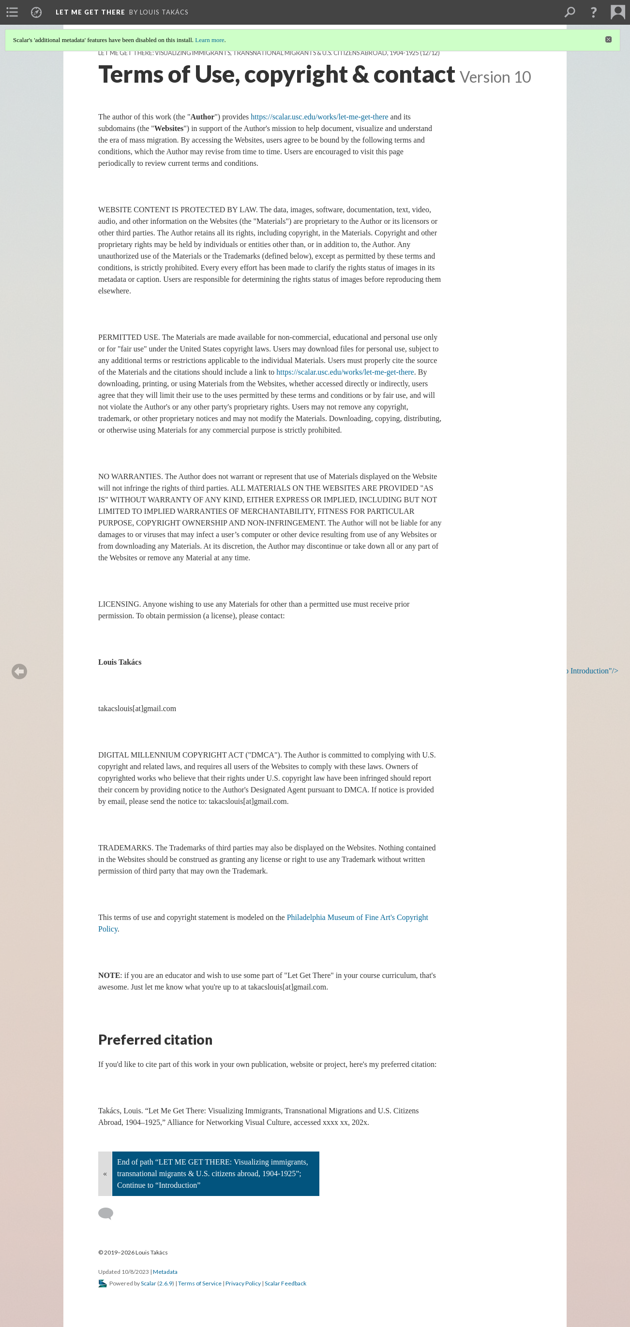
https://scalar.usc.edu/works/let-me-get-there (319, 117)
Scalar (148, 1283)
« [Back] (105, 1173)
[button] (594, 12)
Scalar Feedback (285, 1283)
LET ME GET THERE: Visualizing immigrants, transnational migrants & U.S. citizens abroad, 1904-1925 (258, 53)
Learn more (209, 40)
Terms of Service (200, 1283)
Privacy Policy (243, 1283)
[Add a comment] (110, 1214)
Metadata (165, 1271)
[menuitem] (12, 12)
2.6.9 (165, 1283)
